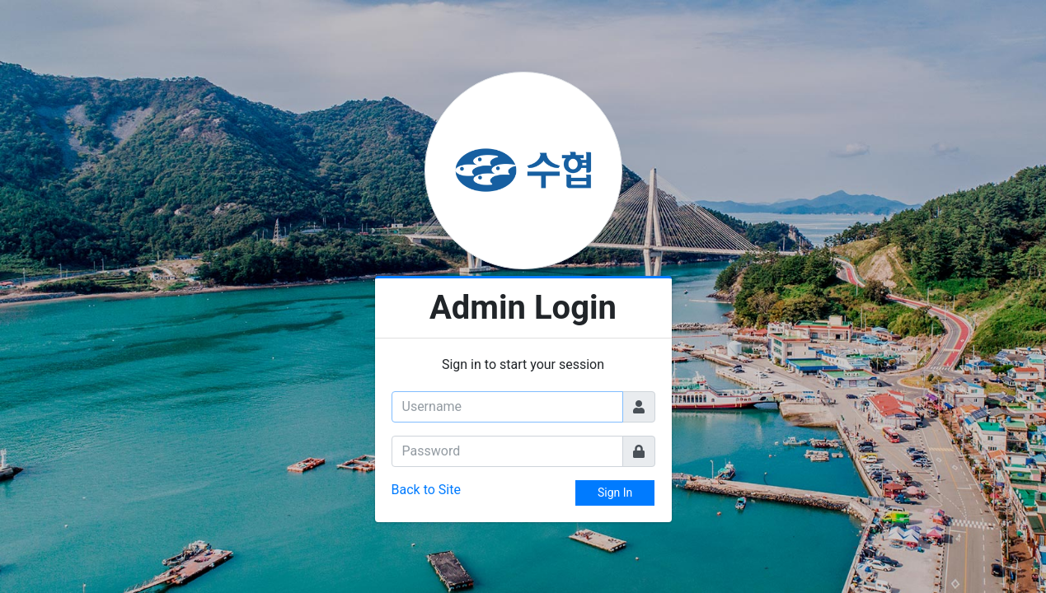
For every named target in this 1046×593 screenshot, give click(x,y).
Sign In (615, 492)
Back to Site (426, 489)
